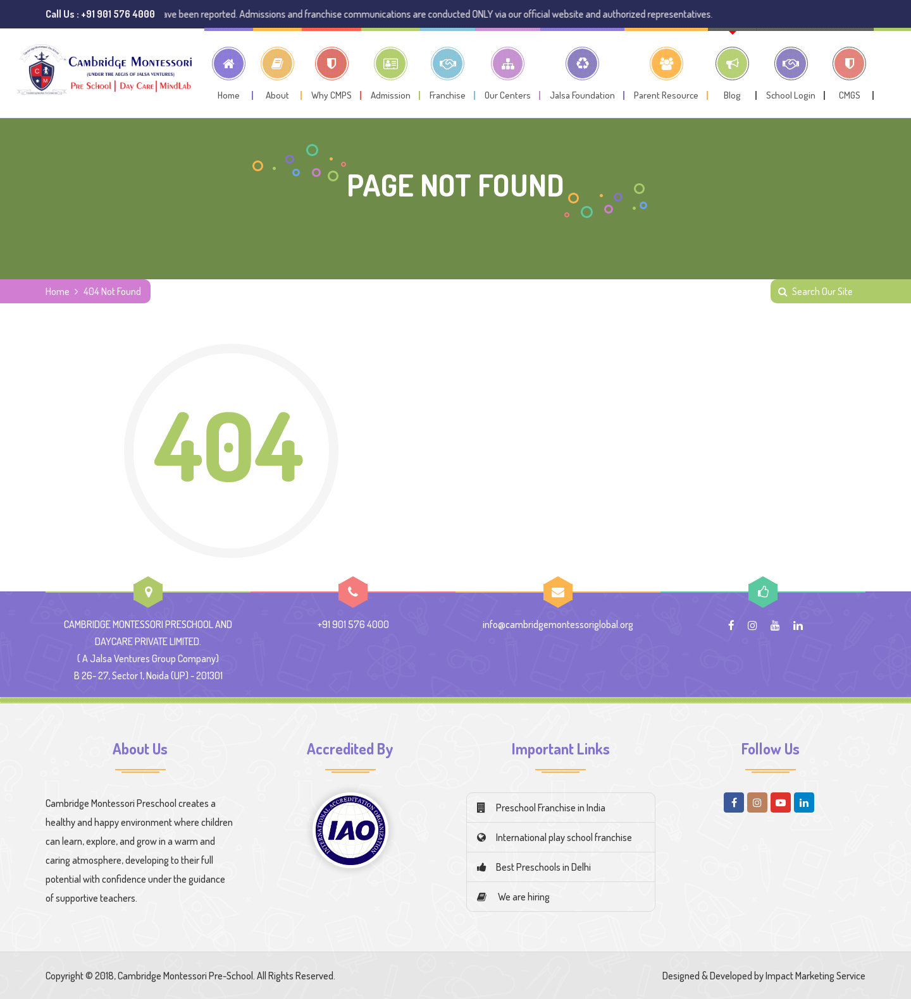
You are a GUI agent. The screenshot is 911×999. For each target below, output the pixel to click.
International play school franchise (554, 837)
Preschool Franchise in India (541, 807)
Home (58, 291)
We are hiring (513, 896)
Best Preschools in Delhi (534, 867)
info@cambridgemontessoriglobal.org (558, 624)
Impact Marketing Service (815, 975)
